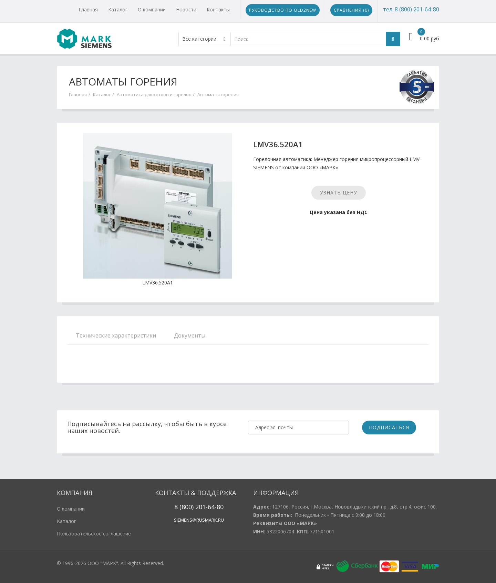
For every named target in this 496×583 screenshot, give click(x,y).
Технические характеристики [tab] (116, 335)
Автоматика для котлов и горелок (154, 94)
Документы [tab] (189, 335)
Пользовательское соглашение (94, 533)
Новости (186, 9)
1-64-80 (213, 507)
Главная (88, 9)
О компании (152, 9)
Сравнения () (351, 10)
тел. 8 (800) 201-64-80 (411, 9)
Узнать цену (338, 192)
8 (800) (184, 507)
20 (198, 507)
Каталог (117, 9)
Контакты (218, 9)
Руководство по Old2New (282, 10)
